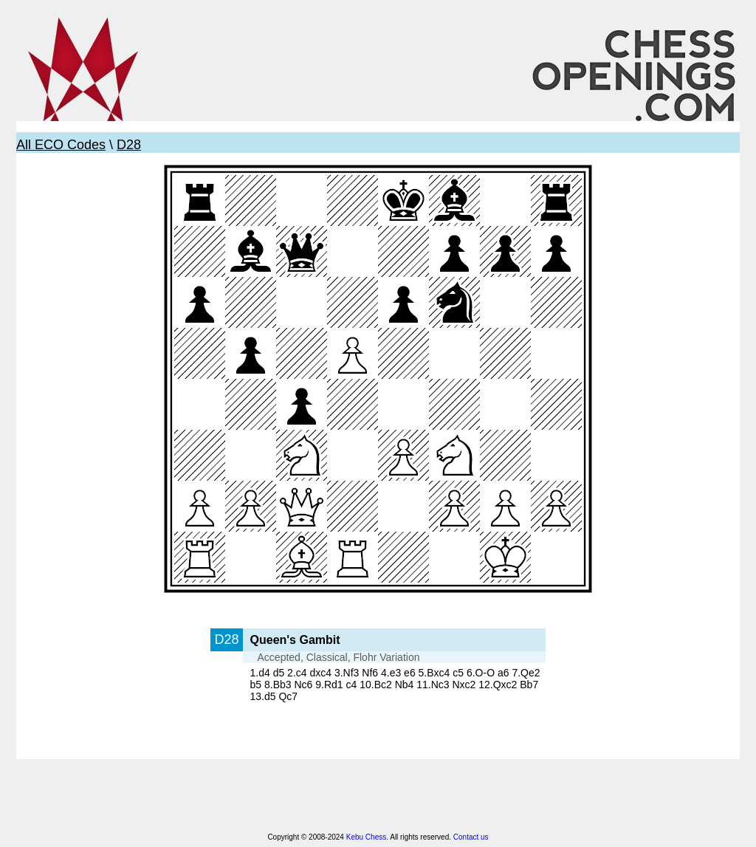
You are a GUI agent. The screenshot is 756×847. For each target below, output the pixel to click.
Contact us (471, 837)
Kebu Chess (366, 837)
